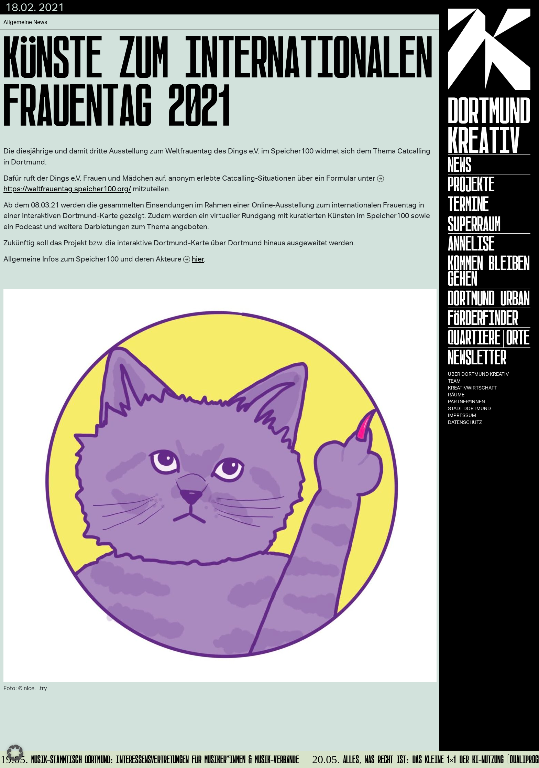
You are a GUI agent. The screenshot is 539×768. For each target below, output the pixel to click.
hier (198, 258)
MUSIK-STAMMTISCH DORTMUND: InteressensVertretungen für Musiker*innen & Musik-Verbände (150, 758)
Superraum (474, 223)
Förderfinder (483, 317)
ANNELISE (471, 243)
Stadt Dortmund (469, 408)
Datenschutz (465, 422)
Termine (468, 203)
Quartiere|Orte (489, 337)
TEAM (454, 381)
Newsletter (477, 357)
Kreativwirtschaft (472, 388)
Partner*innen (466, 401)
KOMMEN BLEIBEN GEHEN (489, 270)
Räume (456, 394)
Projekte (471, 184)
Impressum (462, 415)
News (459, 164)
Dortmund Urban (489, 298)
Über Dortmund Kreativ (478, 374)
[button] (15, 753)
